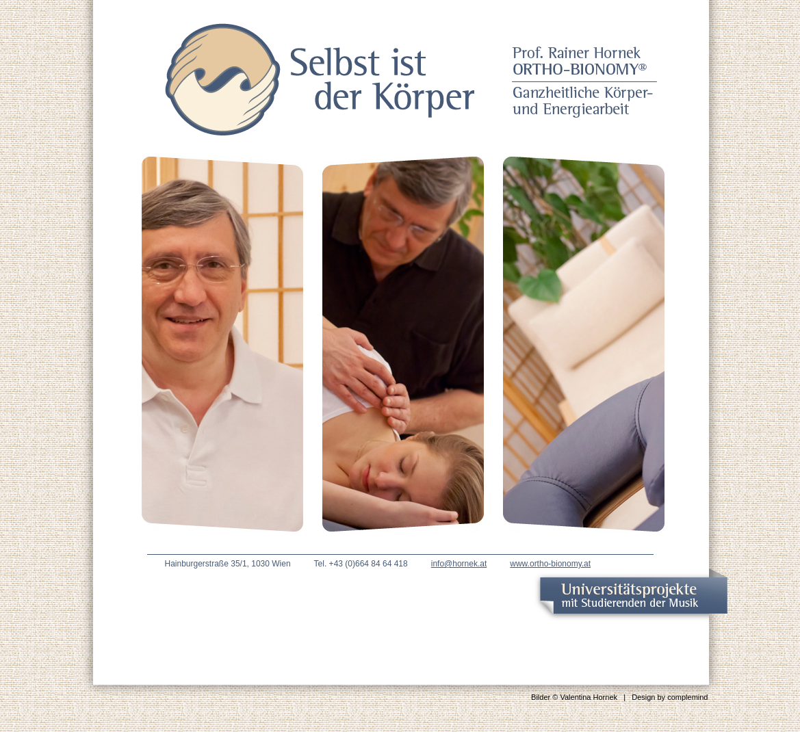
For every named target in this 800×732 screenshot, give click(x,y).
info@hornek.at (459, 563)
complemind (687, 697)
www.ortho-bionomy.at (550, 563)
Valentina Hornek (588, 697)
